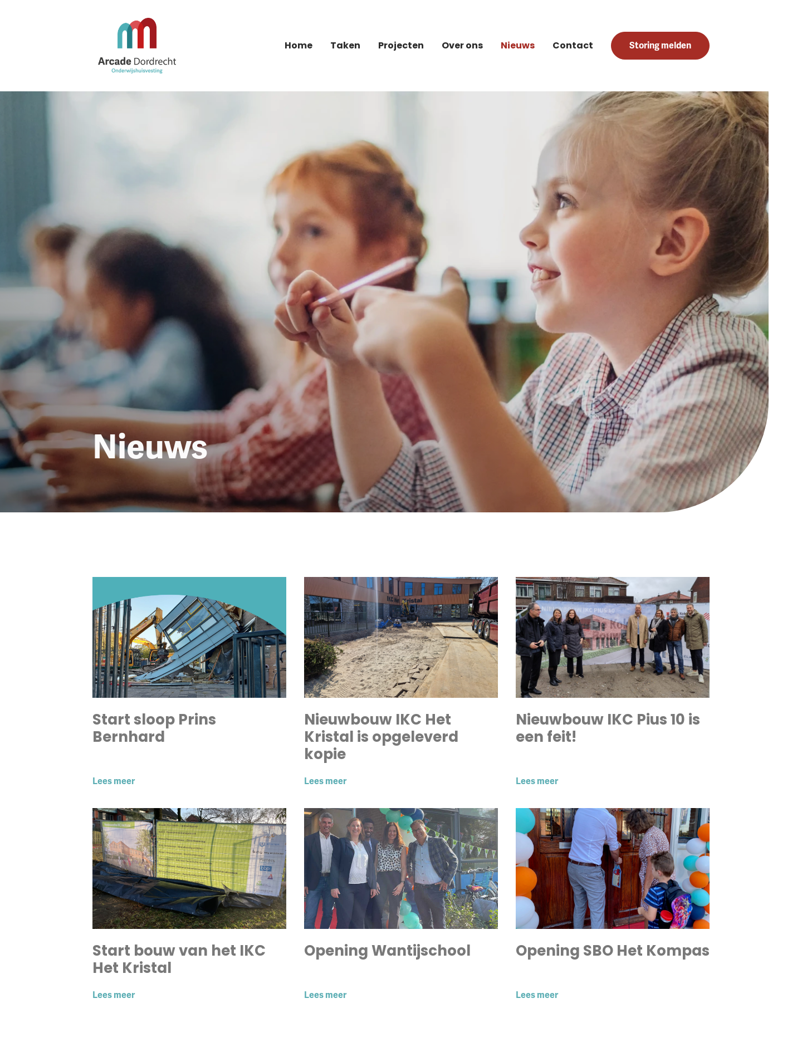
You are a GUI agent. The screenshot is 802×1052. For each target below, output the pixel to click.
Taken (345, 45)
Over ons (462, 45)
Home (298, 45)
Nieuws (518, 45)
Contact (572, 45)
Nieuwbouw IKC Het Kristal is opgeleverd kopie (381, 737)
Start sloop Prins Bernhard (154, 728)
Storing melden (660, 45)
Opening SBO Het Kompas (613, 951)
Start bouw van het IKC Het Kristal (179, 959)
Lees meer (113, 781)
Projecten (401, 45)
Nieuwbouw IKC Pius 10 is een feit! (608, 728)
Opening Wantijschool (387, 951)
